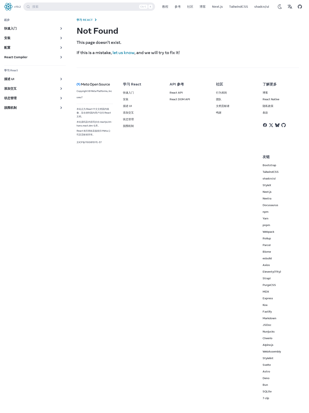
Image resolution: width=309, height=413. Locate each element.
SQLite (267, 391)
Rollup (267, 238)
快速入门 (128, 92)
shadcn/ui (261, 7)
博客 (203, 7)
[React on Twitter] (271, 125)
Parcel (267, 245)
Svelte (267, 364)
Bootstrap (269, 165)
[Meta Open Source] (95, 84)
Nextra (267, 198)
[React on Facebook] (265, 125)
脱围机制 (128, 125)
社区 (190, 7)
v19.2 (17, 6)
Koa (265, 305)
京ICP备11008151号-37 (89, 142)
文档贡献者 (223, 106)
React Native (271, 99)
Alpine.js (268, 344)
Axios (266, 265)
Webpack (268, 231)
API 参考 (177, 84)
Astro (266, 371)
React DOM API (180, 99)
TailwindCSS (238, 7)
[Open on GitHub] (300, 7)
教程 (165, 7)
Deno (266, 378)
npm (265, 211)
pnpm (266, 225)
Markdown (269, 318)
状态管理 (128, 119)
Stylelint (268, 358)
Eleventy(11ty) (272, 271)
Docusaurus (270, 205)
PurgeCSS (269, 285)
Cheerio (267, 338)
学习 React (85, 19)
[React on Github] (284, 125)
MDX (266, 291)
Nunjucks (269, 331)
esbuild (267, 258)
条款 (265, 112)
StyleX (267, 185)
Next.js (217, 7)
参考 (178, 7)
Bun (265, 384)
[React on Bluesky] (277, 125)
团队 (218, 99)
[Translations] (290, 7)
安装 (125, 99)
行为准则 (221, 92)
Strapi (267, 278)
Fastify (267, 311)
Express (268, 298)
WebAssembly (272, 351)
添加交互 (128, 112)
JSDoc (267, 324)
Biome (267, 251)
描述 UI (127, 106)
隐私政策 (268, 106)
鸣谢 (218, 112)
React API (176, 92)
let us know (123, 52)
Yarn (265, 218)
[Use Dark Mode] (280, 7)
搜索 (90, 7)
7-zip (266, 398)
